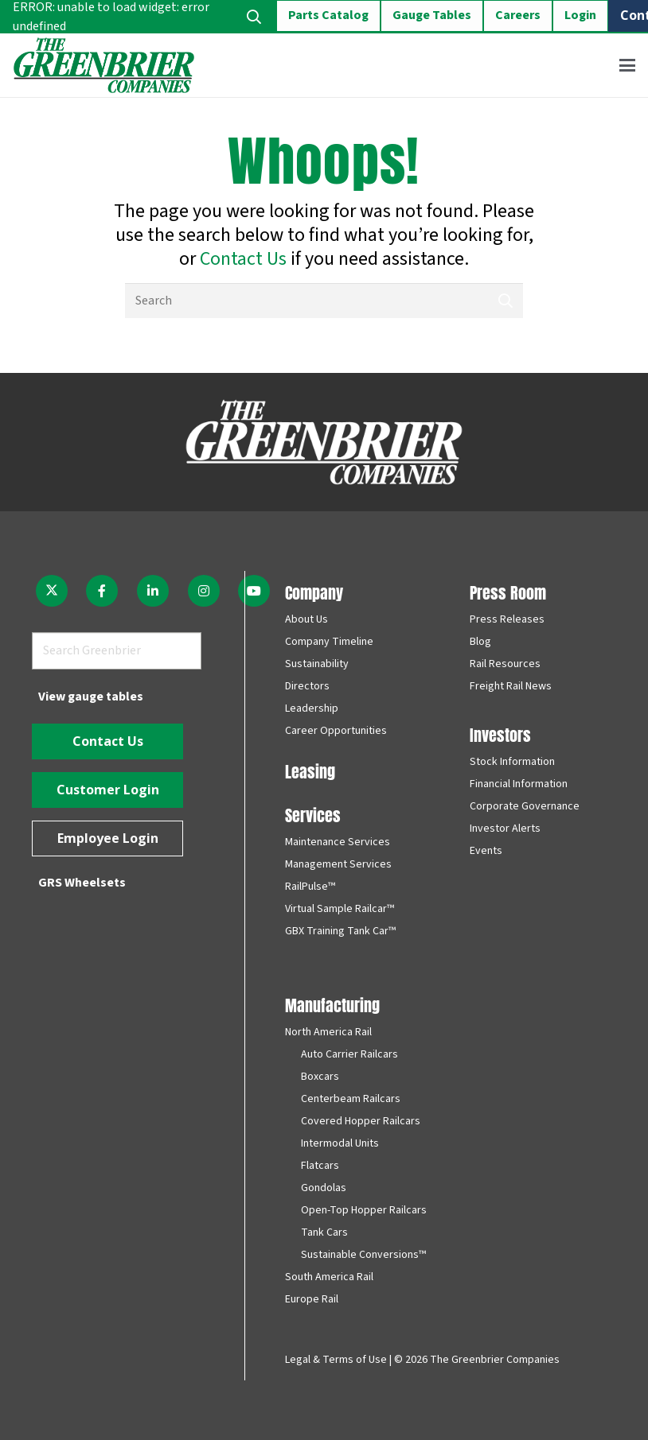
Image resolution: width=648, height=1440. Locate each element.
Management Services (338, 864)
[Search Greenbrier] (117, 651)
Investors (500, 733)
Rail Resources (505, 664)
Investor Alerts (505, 828)
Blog (480, 642)
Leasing (310, 770)
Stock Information (512, 762)
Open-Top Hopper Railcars (364, 1210)
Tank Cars (324, 1232)
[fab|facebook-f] (103, 591)
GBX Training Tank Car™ (340, 931)
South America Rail (329, 1277)
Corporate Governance (525, 806)
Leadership (311, 708)
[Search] (324, 301)
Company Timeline (329, 642)
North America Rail (328, 1032)
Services (313, 814)
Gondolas (323, 1188)
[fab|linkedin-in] (153, 591)
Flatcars (320, 1166)
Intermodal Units (340, 1143)
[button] (627, 65)
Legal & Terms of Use (336, 1360)
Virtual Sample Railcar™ (339, 909)
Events (486, 851)
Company (314, 591)
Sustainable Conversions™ (363, 1255)
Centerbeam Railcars (350, 1099)
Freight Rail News (511, 686)
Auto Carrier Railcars (349, 1054)
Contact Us (243, 259)
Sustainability (317, 664)
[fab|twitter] (52, 591)
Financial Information (519, 784)
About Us (306, 619)
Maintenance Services (337, 842)
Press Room (508, 591)
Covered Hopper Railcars (360, 1121)
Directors (307, 686)
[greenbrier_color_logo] (104, 65)
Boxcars (320, 1077)
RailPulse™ (310, 887)
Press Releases (507, 619)
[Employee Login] (107, 838)
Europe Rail (311, 1299)
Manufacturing (332, 1004)
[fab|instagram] (204, 591)
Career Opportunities (336, 731)
